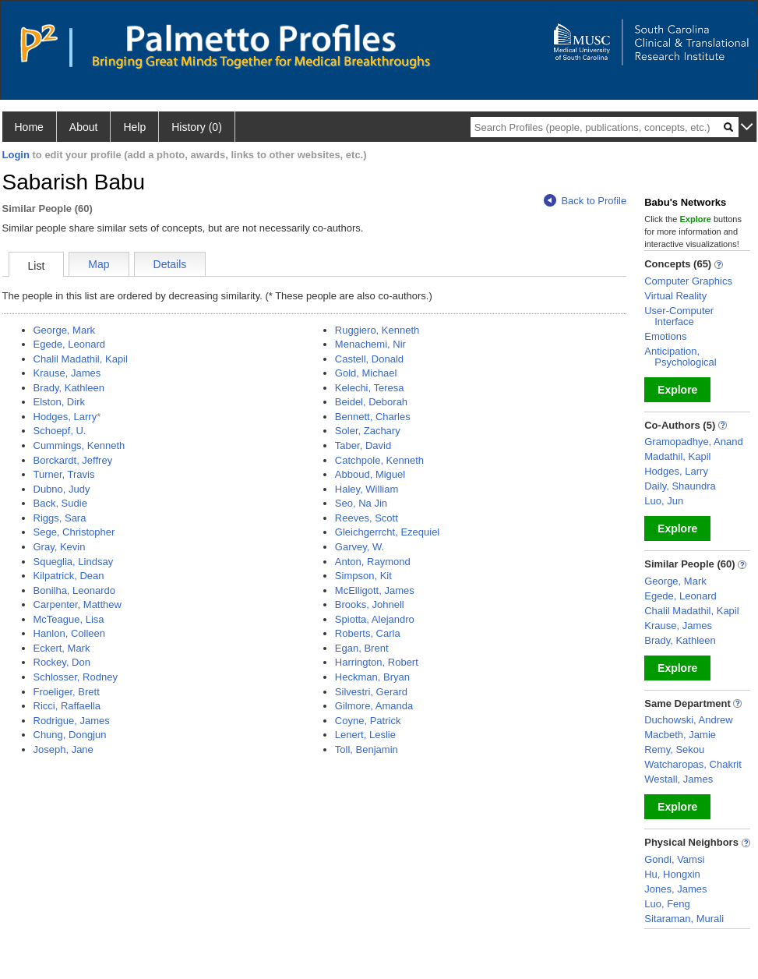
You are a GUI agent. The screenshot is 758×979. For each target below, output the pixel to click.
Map (98, 264)
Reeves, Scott (366, 518)
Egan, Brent (362, 648)
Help (134, 127)
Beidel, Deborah (371, 402)
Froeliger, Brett (66, 692)
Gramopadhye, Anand (693, 441)
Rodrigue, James (71, 720)
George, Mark (64, 330)
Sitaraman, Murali (684, 918)
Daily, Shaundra (680, 486)
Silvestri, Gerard (371, 692)
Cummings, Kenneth (79, 445)
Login (16, 155)
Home (29, 127)
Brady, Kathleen (69, 388)
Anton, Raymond (373, 561)
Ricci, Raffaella (66, 706)
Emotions (665, 336)
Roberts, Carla (367, 633)
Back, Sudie (60, 503)
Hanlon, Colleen (69, 633)
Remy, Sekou (674, 749)
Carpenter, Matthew (77, 604)
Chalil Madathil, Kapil (80, 359)
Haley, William (366, 489)
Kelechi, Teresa (369, 388)
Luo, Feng (667, 904)
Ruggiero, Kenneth (377, 330)
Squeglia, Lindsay (73, 561)
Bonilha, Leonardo (74, 590)
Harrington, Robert (376, 662)
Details (170, 264)
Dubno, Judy (61, 489)
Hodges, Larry (65, 416)
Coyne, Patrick (368, 720)
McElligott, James (374, 590)
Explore (677, 389)
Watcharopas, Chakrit (693, 764)
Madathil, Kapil (677, 456)
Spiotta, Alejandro (374, 619)
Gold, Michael (366, 373)
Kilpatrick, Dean (68, 575)
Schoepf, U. (59, 430)
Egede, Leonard (69, 344)
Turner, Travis (64, 474)
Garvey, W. (359, 547)
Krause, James (67, 373)
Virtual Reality (675, 296)
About (83, 127)
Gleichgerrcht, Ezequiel (387, 532)
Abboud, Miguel (370, 474)
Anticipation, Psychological (680, 356)
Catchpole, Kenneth (379, 460)
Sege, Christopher (74, 532)
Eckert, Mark (61, 648)
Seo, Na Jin (361, 503)
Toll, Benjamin (366, 749)
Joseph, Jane (63, 749)
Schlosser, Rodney (75, 677)
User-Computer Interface (679, 316)
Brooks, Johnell (369, 604)
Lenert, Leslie (365, 734)
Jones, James (675, 889)
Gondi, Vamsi (674, 859)
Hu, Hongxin (672, 874)
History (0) (196, 127)
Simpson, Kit (363, 575)
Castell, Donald (369, 359)
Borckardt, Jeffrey (73, 460)
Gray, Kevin (59, 547)
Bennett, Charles (373, 416)
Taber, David (363, 445)
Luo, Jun (663, 501)
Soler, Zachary (367, 430)
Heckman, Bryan (372, 677)
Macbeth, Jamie (680, 734)
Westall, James (678, 779)
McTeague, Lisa (68, 619)
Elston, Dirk (59, 402)
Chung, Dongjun (70, 734)
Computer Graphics (688, 281)
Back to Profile (585, 201)
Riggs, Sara (59, 518)
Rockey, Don (61, 662)
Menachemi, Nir (370, 344)
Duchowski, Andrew (688, 720)
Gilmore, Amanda (374, 706)
